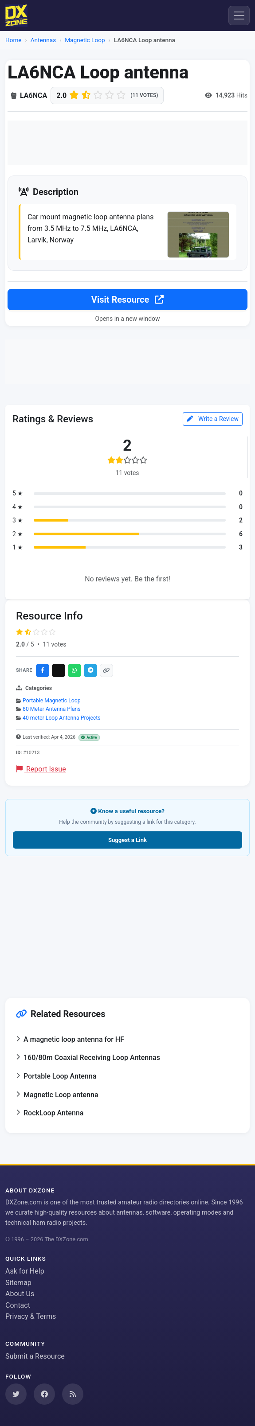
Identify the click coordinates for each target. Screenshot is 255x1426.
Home (13, 39)
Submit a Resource (35, 1356)
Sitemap (18, 1282)
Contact (17, 1305)
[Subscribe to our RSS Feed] (72, 1394)
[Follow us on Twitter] (16, 1394)
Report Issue (41, 769)
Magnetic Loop (85, 39)
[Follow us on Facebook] (44, 1394)
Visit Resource (127, 299)
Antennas (43, 39)
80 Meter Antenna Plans (52, 709)
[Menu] (239, 15)
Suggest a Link (127, 840)
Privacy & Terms (30, 1316)
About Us (19, 1294)
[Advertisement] (127, 143)
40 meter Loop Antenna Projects (62, 718)
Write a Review (213, 418)
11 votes (54, 644)
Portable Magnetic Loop (52, 700)
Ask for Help (24, 1271)
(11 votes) (144, 95)
